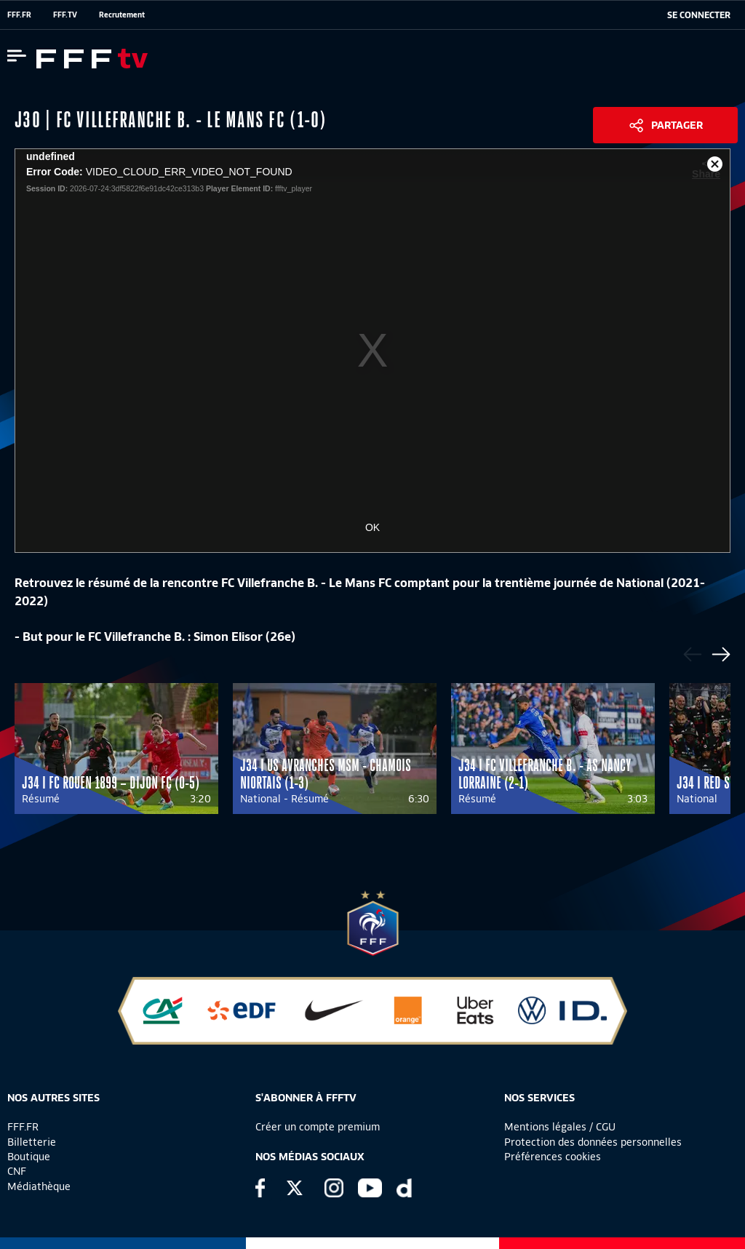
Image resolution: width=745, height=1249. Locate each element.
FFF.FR (19, 14)
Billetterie (31, 1142)
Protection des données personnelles (593, 1142)
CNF (16, 1171)
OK (372, 527)
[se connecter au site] (698, 15)
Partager (677, 125)
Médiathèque (39, 1186)
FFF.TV (65, 14)
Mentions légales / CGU (559, 1127)
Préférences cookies (552, 1156)
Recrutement (122, 14)
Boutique (28, 1156)
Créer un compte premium (317, 1127)
